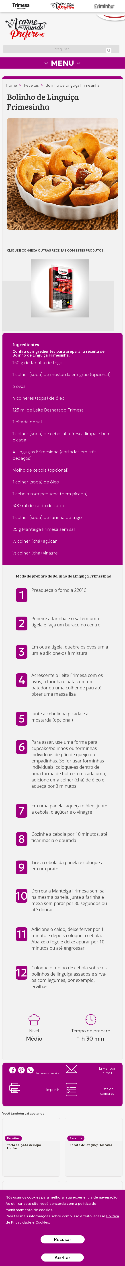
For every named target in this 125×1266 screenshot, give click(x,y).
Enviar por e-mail (90, 1070)
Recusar (62, 1239)
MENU (62, 63)
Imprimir (34, 1088)
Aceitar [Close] (62, 1257)
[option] (62, 174)
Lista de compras (90, 1089)
